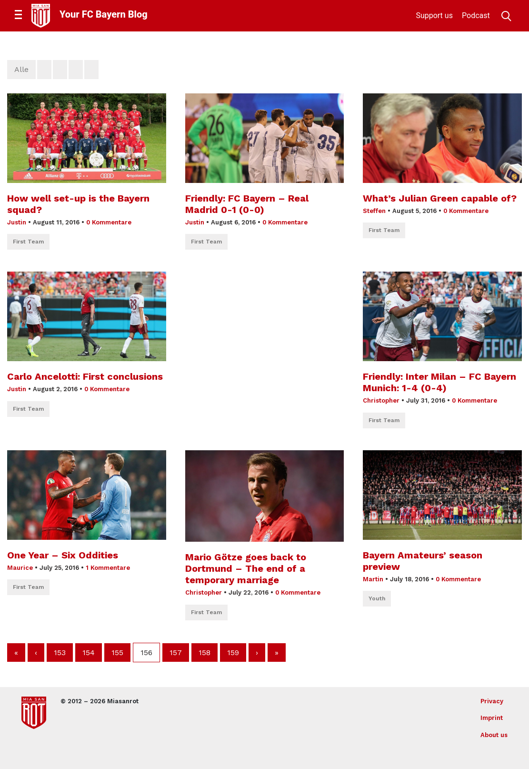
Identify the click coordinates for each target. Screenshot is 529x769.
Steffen (374, 210)
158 (204, 652)
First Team (28, 241)
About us (494, 735)
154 (88, 652)
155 (117, 652)
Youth (377, 598)
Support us (434, 15)
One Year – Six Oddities (62, 555)
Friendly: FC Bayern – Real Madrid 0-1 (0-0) (247, 203)
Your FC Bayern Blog (104, 14)
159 (233, 652)
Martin (373, 579)
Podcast (476, 15)
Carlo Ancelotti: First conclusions (85, 376)
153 (60, 652)
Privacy (491, 701)
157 (176, 652)
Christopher (381, 400)
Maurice (20, 567)
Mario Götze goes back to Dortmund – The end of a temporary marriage (245, 568)
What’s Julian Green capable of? (440, 198)
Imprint (491, 717)
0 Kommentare (108, 222)
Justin (16, 222)
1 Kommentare (108, 567)
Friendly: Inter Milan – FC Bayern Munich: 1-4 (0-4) (439, 382)
